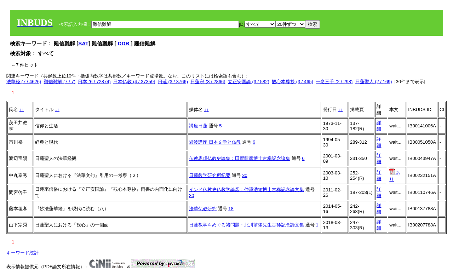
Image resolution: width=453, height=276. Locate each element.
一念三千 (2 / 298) (334, 81)
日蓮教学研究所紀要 (209, 175)
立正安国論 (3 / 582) (248, 81)
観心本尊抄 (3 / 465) (292, 81)
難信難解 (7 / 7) (60, 81)
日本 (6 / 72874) (94, 81)
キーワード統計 (22, 252)
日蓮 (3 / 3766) (173, 81)
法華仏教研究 (203, 208)
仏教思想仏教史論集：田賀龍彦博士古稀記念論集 (239, 158)
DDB (124, 43)
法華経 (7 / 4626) (23, 81)
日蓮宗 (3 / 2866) (207, 81)
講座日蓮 (198, 125)
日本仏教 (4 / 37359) (134, 81)
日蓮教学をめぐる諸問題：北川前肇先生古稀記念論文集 (246, 225)
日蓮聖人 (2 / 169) (373, 81)
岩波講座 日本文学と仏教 (215, 142)
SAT (83, 43)
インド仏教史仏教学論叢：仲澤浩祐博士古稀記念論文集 (246, 189)
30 (244, 175)
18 (230, 208)
